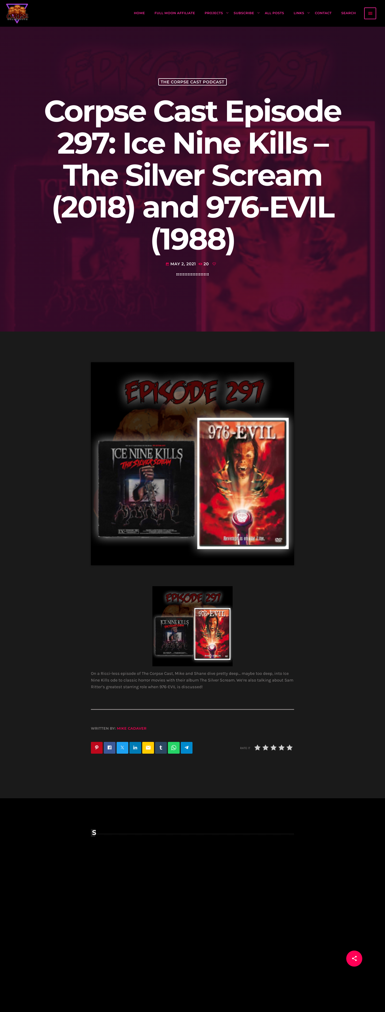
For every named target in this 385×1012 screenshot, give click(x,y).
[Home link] (17, 13)
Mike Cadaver (132, 728)
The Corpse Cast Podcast (192, 81)
